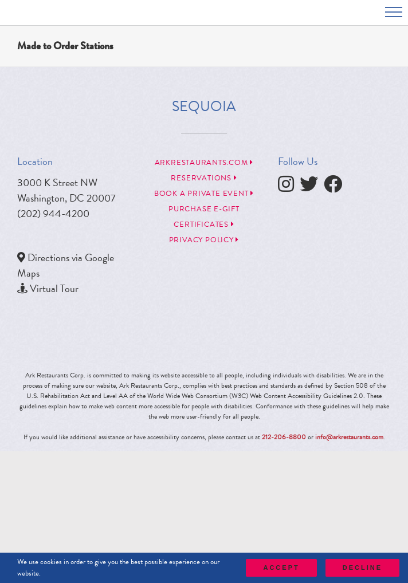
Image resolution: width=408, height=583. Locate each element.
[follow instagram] (289, 187)
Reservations (204, 178)
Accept (281, 567)
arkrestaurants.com (204, 162)
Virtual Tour (54, 288)
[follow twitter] (312, 187)
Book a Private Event (204, 193)
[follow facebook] (336, 187)
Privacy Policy (204, 240)
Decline (362, 567)
